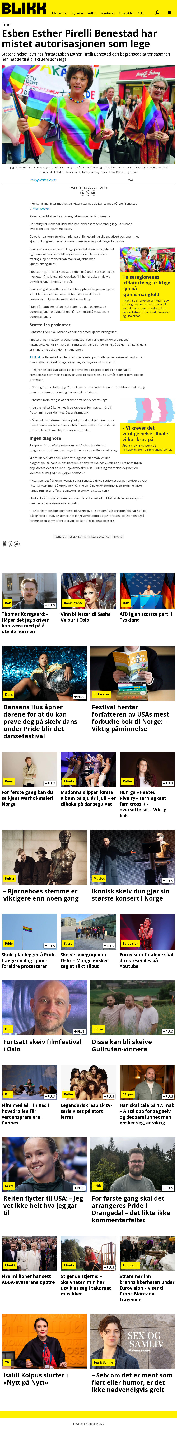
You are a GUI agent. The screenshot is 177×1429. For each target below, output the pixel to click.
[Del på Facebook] (82, 193)
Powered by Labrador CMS (88, 1423)
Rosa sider (126, 13)
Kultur (92, 13)
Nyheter (77, 13)
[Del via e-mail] (93, 193)
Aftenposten (41, 208)
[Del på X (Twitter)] (88, 193)
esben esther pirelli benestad (90, 536)
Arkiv (141, 13)
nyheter (60, 536)
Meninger (108, 13)
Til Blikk (35, 357)
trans (118, 536)
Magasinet (60, 13)
